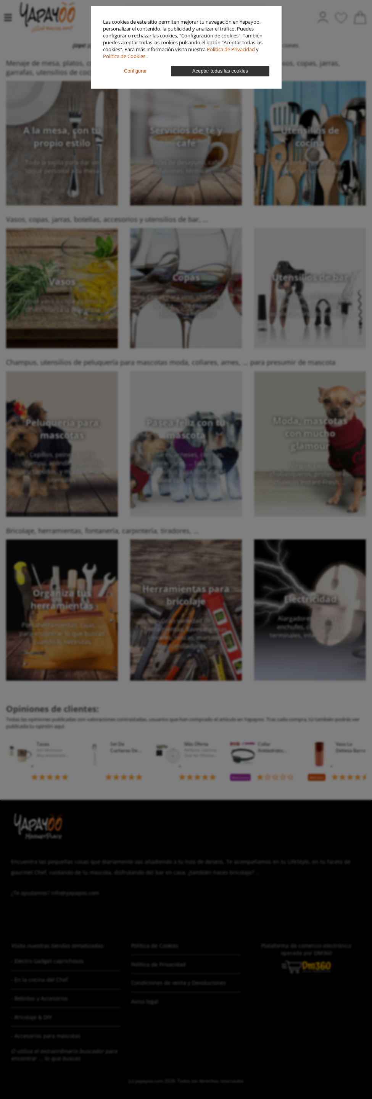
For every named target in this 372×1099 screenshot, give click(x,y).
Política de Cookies (125, 56)
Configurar (135, 71)
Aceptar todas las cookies (220, 71)
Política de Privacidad (231, 49)
